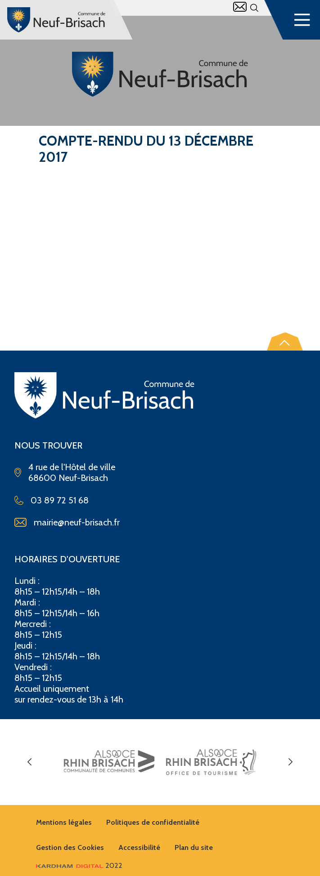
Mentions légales (64, 822)
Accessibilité (139, 847)
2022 (79, 865)
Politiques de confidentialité (152, 822)
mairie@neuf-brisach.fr (77, 522)
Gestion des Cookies (70, 847)
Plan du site (194, 847)
